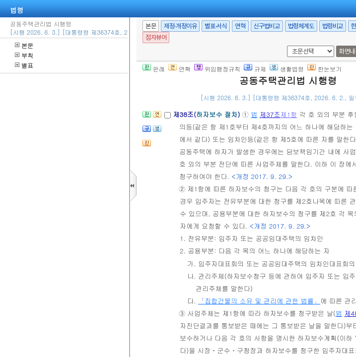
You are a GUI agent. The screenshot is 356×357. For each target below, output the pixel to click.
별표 (24, 65)
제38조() (207, 114)
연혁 (240, 26)
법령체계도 (301, 26)
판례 (153, 68)
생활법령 (287, 68)
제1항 (288, 114)
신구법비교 (267, 26)
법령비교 (332, 26)
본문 (24, 45)
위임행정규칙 (217, 68)
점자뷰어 (155, 37)
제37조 (270, 114)
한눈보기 (324, 68)
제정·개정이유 (180, 26)
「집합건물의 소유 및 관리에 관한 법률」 (259, 300)
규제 (255, 68)
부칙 (24, 55)
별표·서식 (216, 26)
